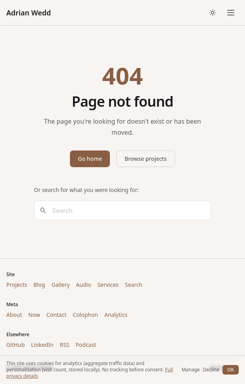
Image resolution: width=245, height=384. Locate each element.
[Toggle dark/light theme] (212, 13)
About (14, 314)
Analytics (115, 314)
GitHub (15, 344)
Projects (16, 284)
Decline (211, 370)
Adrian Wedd (28, 12)
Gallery (60, 284)
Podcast (86, 344)
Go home (90, 158)
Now (34, 314)
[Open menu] (231, 13)
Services (108, 284)
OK (230, 369)
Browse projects (145, 158)
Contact (57, 314)
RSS (64, 344)
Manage (190, 370)
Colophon (85, 314)
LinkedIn (42, 344)
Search (133, 284)
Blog (39, 284)
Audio (83, 284)
